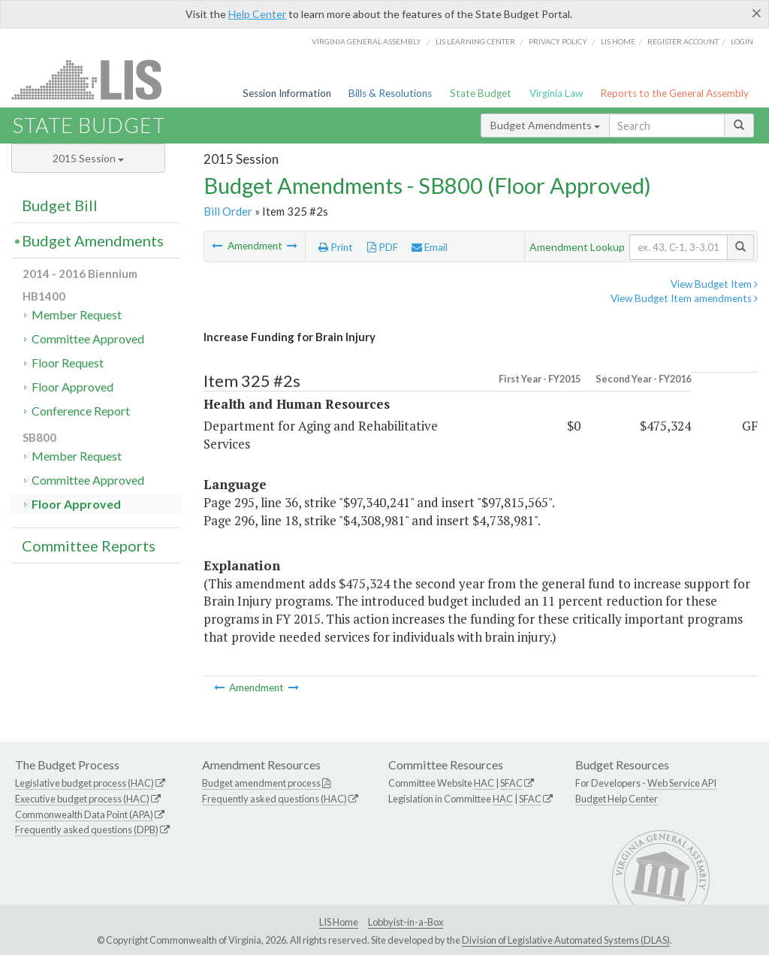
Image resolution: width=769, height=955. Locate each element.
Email (430, 247)
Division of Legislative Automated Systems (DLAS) (566, 940)
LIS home (618, 41)
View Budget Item (714, 284)
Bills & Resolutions (390, 93)
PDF (382, 247)
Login (742, 41)
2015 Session (88, 158)
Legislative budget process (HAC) (84, 783)
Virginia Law (556, 93)
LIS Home (338, 922)
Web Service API (681, 783)
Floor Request (68, 362)
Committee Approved (88, 338)
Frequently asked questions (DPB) (86, 830)
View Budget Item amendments (684, 298)
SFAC (511, 783)
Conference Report (81, 410)
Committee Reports (88, 545)
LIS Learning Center (475, 41)
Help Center (257, 14)
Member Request (77, 314)
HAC (484, 783)
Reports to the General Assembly (674, 93)
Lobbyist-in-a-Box (405, 922)
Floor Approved (72, 386)
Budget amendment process (261, 783)
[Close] (756, 13)
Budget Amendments (545, 125)
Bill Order (228, 211)
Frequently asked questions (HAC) (274, 799)
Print (335, 247)
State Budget (480, 93)
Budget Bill (60, 205)
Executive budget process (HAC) (82, 799)
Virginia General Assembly (366, 41)
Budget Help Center (616, 799)
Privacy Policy (558, 41)
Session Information (287, 93)
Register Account (683, 41)
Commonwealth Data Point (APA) (84, 814)
